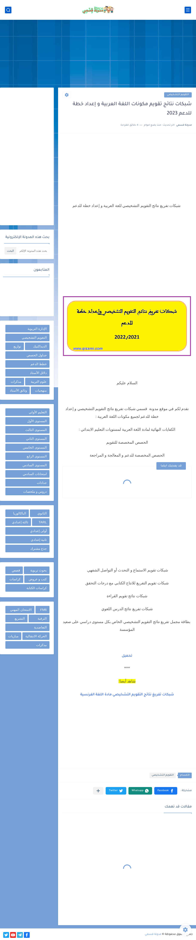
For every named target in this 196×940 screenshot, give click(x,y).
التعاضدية (40, 627)
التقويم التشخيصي (178, 94)
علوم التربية (39, 381)
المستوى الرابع (37, 456)
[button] (165, 791)
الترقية (42, 618)
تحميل (127, 656)
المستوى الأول (37, 421)
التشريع (20, 618)
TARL (43, 522)
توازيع (17, 346)
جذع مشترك (38, 548)
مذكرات (16, 381)
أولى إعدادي (38, 531)
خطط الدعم (39, 364)
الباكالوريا (19, 513)
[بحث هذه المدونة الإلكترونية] (33, 251)
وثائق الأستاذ (18, 390)
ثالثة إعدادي (20, 522)
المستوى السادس (35, 465)
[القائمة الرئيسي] (188, 10)
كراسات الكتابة (36, 588)
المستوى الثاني (36, 438)
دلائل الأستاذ (38, 373)
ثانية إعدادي (39, 540)
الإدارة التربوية (37, 328)
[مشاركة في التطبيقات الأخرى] (98, 791)
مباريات (13, 636)
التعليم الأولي (38, 412)
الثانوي (42, 513)
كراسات (14, 579)
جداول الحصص (37, 355)
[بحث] (8, 10)
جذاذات (42, 483)
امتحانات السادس (35, 474)
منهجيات (41, 390)
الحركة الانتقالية (36, 636)
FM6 (43, 609)
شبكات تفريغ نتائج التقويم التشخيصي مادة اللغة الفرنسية (127, 695)
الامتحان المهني (20, 609)
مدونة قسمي (153, 934)
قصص (16, 570)
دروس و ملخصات (35, 491)
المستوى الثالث (36, 430)
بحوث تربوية (38, 570)
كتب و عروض (38, 579)
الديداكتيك (40, 346)
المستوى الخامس (35, 447)
